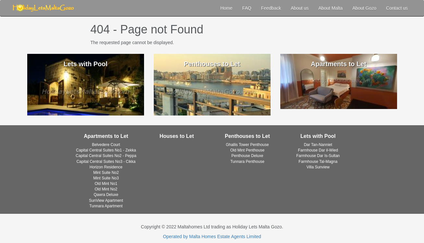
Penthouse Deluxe (247, 155)
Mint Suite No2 (106, 172)
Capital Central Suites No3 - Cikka (106, 161)
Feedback (271, 8)
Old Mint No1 (106, 183)
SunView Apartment (106, 200)
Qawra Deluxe (106, 194)
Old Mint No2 (106, 189)
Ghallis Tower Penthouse (247, 144)
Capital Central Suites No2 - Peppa (106, 155)
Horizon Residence (106, 167)
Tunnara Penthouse (247, 161)
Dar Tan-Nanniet (318, 144)
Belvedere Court (106, 144)
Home (226, 8)
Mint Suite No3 (106, 178)
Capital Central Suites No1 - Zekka (106, 150)
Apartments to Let (106, 136)
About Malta (330, 8)
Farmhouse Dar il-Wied (318, 150)
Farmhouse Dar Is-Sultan (318, 155)
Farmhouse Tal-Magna (317, 161)
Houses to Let (177, 136)
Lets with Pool (317, 136)
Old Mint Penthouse (247, 150)
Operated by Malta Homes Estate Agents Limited (212, 236)
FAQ (246, 8)
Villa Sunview (318, 167)
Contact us (397, 8)
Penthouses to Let (247, 136)
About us (300, 8)
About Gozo (364, 8)
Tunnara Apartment (106, 206)
